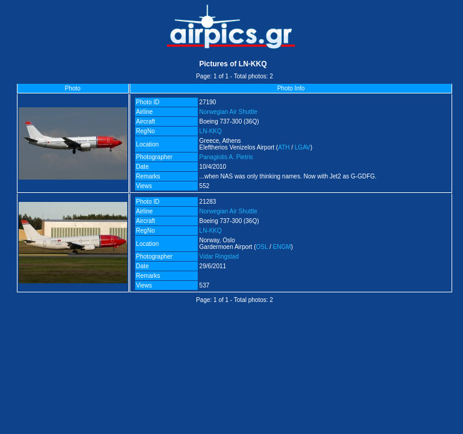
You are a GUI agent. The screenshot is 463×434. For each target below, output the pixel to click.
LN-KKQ (211, 131)
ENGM (282, 247)
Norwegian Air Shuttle (228, 111)
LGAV (302, 147)
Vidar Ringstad (219, 256)
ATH (283, 147)
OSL (262, 247)
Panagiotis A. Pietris (226, 157)
